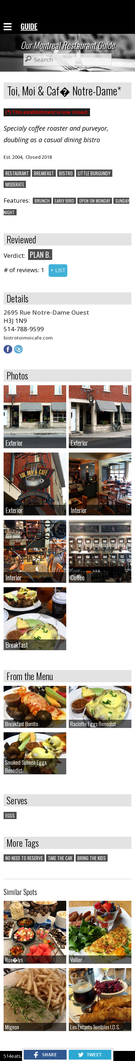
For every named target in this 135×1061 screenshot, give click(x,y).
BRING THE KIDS (91, 858)
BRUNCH (42, 201)
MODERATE (14, 184)
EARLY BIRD (64, 201)
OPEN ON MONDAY (94, 201)
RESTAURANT (17, 173)
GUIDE (29, 26)
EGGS (10, 815)
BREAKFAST (44, 173)
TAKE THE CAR (60, 858)
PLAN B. (40, 254)
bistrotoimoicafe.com (28, 337)
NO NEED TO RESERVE (24, 858)
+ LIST (58, 270)
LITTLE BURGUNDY (94, 173)
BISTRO (66, 173)
